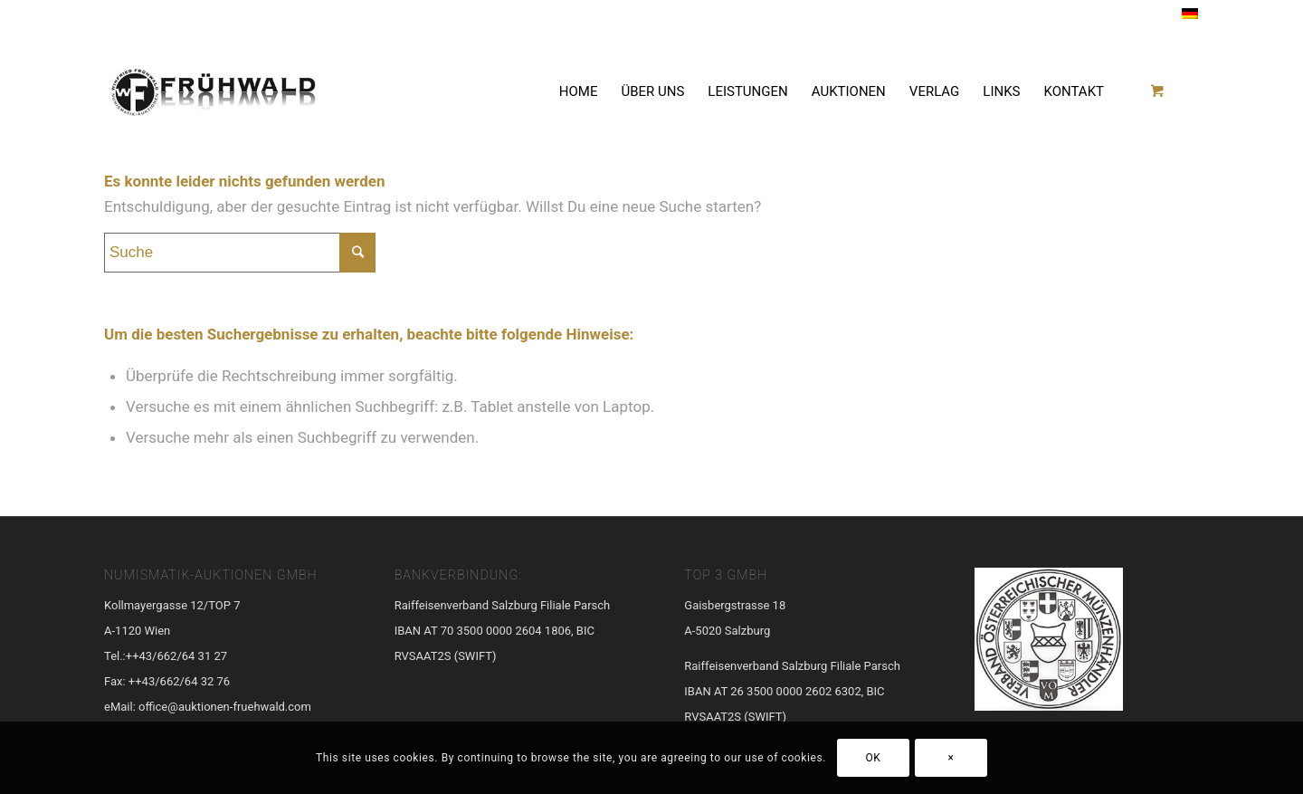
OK (873, 757)
